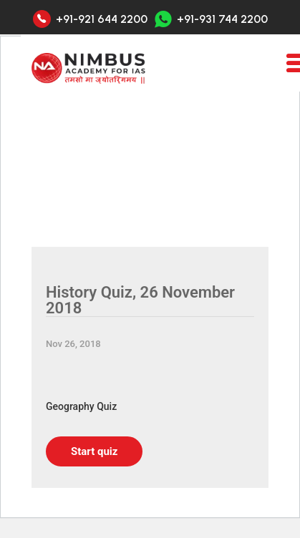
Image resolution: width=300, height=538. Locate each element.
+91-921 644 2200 (101, 19)
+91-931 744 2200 (211, 19)
